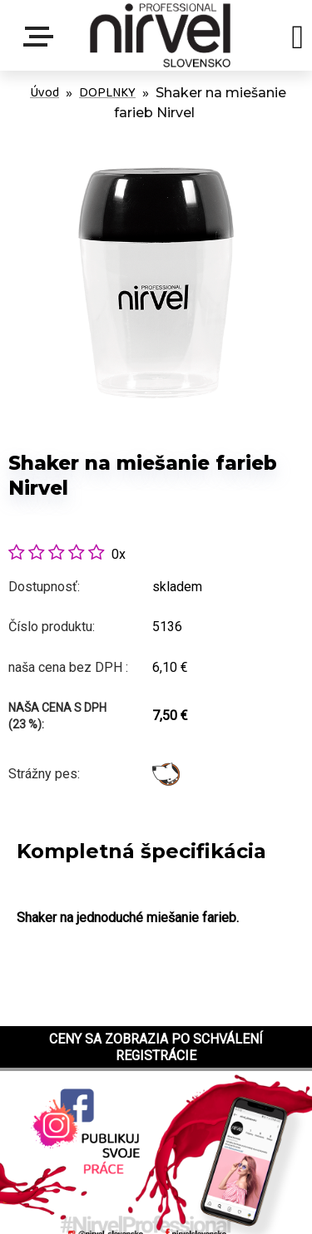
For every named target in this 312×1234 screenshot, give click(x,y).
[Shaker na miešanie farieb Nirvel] (156, 136)
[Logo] (160, 35)
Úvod (44, 92)
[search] (297, 40)
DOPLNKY (107, 92)
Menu (41, 37)
